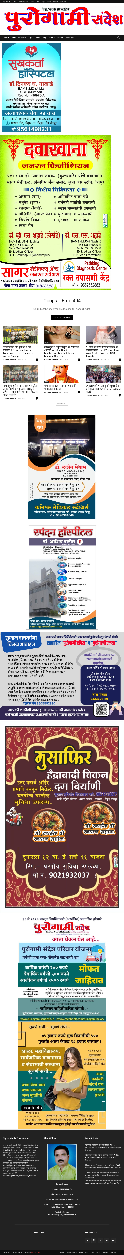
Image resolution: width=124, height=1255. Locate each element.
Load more (62, 404)
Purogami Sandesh (9, 360)
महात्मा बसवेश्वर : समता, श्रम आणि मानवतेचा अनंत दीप (60, 388)
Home (14, 2)
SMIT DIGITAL (35, 1253)
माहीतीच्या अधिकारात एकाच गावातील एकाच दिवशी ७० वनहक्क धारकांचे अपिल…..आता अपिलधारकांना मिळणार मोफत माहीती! (20, 391)
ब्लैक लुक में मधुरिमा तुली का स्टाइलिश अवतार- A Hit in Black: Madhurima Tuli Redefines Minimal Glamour (61, 352)
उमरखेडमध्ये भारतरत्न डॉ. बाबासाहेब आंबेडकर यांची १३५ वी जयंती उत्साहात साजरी (103, 389)
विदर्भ (38, 2)
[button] (118, 38)
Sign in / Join (7, 2)
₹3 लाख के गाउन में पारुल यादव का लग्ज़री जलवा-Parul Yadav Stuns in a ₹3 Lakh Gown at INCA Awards (102, 352)
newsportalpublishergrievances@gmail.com (19, 1176)
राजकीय (49, 2)
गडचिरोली (5, 343)
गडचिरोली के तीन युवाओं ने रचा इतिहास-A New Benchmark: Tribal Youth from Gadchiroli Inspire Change (18, 352)
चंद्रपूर (43, 2)
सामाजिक (55, 2)
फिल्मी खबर (63, 2)
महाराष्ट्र (32, 2)
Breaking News (23, 2)
